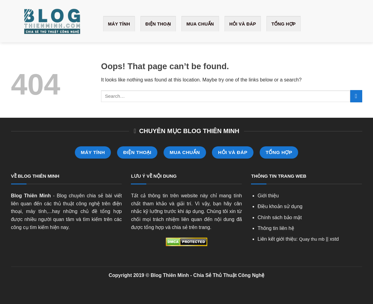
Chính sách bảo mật (279, 217)
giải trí (184, 203)
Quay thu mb (311, 239)
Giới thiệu (268, 195)
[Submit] (356, 96)
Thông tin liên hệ (275, 228)
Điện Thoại (158, 24)
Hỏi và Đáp (242, 24)
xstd (334, 239)
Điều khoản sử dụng (279, 206)
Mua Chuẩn (200, 24)
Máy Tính (119, 24)
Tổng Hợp (283, 24)
